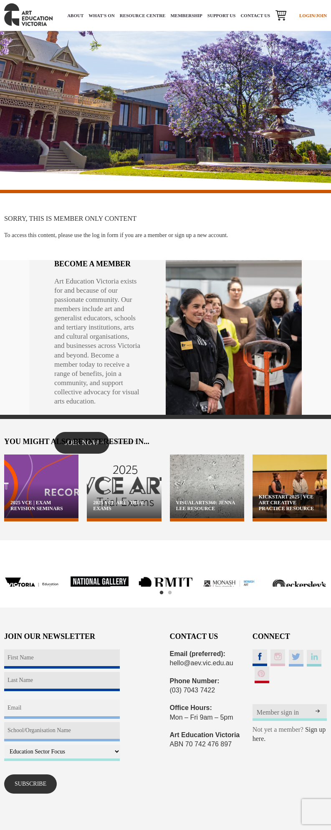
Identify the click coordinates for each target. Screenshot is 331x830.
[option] (33, 586)
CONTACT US (255, 15)
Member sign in (278, 712)
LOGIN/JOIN (313, 15)
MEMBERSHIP (186, 15)
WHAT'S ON (101, 15)
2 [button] (170, 593)
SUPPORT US (221, 15)
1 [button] (161, 593)
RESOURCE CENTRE (143, 15)
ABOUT (75, 15)
